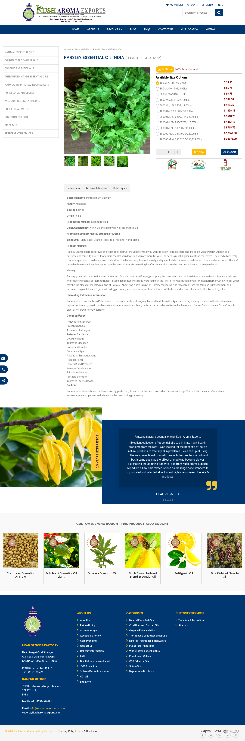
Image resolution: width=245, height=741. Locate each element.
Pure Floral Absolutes (19, 92)
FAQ (81, 656)
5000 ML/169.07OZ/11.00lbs (176, 105)
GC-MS (82, 676)
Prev (110, 462)
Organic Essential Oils (19, 68)
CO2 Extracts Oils (16, 117)
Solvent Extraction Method (93, 671)
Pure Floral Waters (17, 109)
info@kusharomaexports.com (47, 708)
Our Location (189, 29)
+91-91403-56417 (41, 668)
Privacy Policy (67, 731)
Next (237, 462)
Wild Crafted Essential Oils (22, 101)
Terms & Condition (86, 731)
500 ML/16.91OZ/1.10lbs (173, 94)
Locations (84, 681)
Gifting (210, 29)
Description (73, 188)
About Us (93, 29)
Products (114, 29)
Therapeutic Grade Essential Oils (26, 76)
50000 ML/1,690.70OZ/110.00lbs (178, 128)
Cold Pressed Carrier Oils (21, 60)
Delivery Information (90, 651)
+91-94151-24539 (32, 672)
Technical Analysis (96, 188)
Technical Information (189, 620)
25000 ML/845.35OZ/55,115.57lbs (179, 122)
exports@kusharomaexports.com (41, 712)
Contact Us (165, 29)
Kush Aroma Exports (25, 731)
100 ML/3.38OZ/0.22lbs (173, 83)
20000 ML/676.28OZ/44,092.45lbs (179, 116)
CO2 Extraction (87, 666)
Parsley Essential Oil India (106, 49)
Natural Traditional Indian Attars (27, 84)
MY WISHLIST (174, 5)
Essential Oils (81, 49)
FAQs (147, 29)
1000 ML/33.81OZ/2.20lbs (174, 99)
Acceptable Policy (89, 635)
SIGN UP (208, 5)
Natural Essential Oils (19, 52)
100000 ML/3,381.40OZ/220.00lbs (179, 133)
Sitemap (181, 625)
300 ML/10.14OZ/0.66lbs (173, 88)
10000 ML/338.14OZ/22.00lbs (176, 111)
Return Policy (86, 625)
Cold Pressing (87, 641)
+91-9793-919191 (41, 701)
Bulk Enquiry (120, 188)
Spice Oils (11, 125)
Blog (133, 29)
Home (75, 29)
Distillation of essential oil (93, 661)
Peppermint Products (19, 133)
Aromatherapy (87, 630)
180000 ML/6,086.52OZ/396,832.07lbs (181, 139)
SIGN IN (192, 5)
